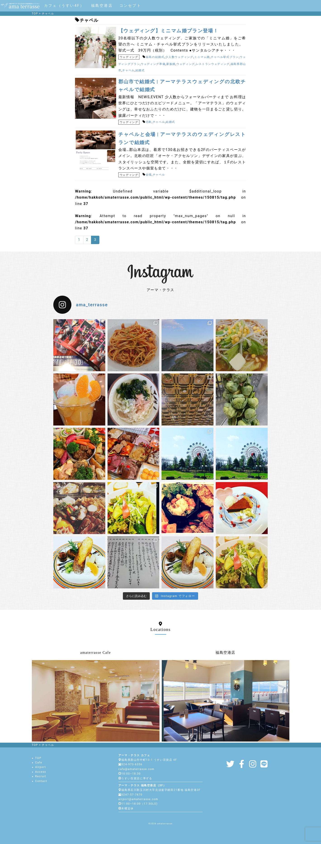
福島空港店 (102, 5)
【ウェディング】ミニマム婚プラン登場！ (168, 30)
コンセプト (130, 5)
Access (40, 771)
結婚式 (140, 70)
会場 (149, 174)
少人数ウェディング (179, 57)
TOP (38, 758)
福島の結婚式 (155, 57)
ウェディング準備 (153, 64)
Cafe (38, 762)
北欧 (149, 122)
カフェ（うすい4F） (64, 5)
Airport (40, 767)
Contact (41, 781)
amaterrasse (165, 824)
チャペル (128, 70)
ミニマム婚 (202, 57)
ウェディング (129, 57)
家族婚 (171, 64)
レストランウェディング (213, 64)
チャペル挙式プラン (225, 57)
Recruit (40, 776)
